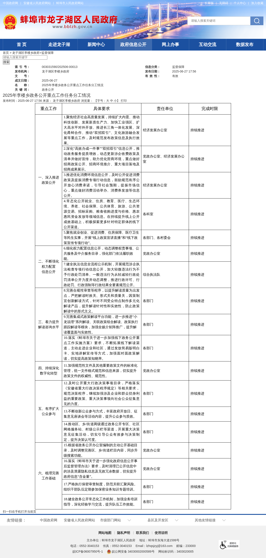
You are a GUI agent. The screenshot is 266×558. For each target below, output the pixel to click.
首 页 (22, 44)
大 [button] (107, 100)
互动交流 (207, 44)
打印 (124, 100)
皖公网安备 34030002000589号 (131, 551)
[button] (209, 3)
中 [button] (111, 100)
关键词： (22, 89)
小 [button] (115, 100)
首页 (6, 52)
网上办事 (170, 44)
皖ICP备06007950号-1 (88, 551)
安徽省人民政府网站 (37, 3)
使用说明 (161, 533)
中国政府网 (10, 3)
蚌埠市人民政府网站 (70, 3)
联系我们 (142, 533)
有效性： (152, 76)
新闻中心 (96, 44)
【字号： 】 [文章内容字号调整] (107, 100)
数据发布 (244, 44)
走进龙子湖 (59, 44)
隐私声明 (123, 533)
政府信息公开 (133, 44)
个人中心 (240, 3)
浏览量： (87, 100)
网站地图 (104, 533)
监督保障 (47, 52)
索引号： (22, 67)
